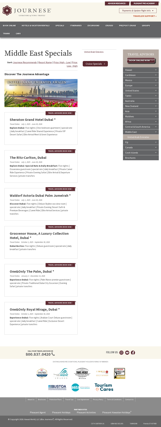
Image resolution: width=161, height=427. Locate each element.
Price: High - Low (62, 62)
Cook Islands (141, 152)
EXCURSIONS (93, 25)
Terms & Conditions (114, 399)
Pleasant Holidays (61, 412)
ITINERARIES (76, 25)
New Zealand (141, 106)
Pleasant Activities (86, 412)
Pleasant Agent (38, 412)
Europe (141, 85)
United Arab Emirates (94, 52)
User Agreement (83, 399)
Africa (141, 121)
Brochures (130, 157)
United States (141, 90)
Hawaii (141, 69)
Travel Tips (69, 399)
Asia (141, 111)
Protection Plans (55, 399)
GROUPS (146, 25)
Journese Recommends (25, 62)
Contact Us (129, 399)
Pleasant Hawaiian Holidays (116, 412)
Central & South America (141, 126)
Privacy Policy (98, 399)
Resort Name (45, 62)
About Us (31, 399)
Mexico (141, 80)
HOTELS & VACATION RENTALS (36, 25)
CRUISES (109, 25)
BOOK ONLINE (9, 25)
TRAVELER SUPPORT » (145, 15)
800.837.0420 (38, 354)
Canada (141, 147)
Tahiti (141, 95)
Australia (141, 100)
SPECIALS (59, 25)
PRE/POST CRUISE (127, 25)
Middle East (141, 131)
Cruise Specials (95, 63)
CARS (18, 33)
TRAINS (6, 33)
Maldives (141, 116)
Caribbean (141, 75)
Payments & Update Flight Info (137, 10)
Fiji (141, 142)
